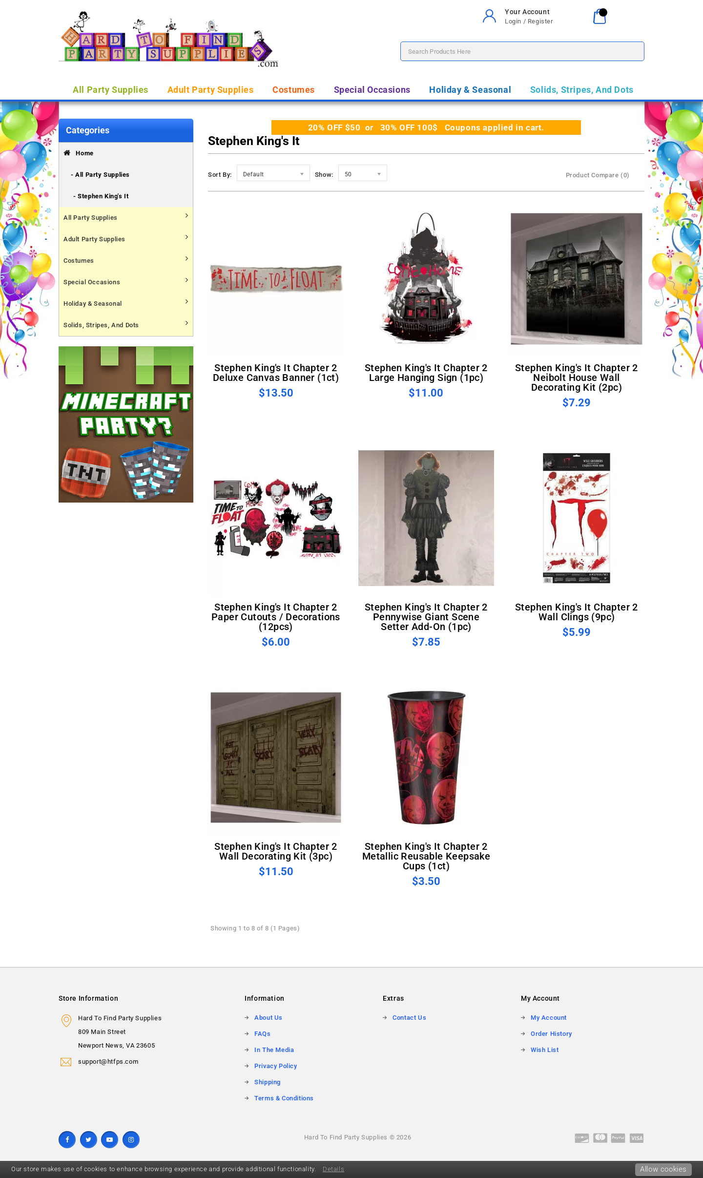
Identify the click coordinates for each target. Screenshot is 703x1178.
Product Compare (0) (598, 175)
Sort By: (220, 174)
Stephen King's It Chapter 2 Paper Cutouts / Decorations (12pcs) (275, 616)
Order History (551, 1033)
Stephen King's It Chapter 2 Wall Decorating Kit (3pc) (275, 851)
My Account (549, 1017)
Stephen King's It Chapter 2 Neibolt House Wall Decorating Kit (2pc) (576, 377)
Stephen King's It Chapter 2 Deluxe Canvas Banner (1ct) (276, 372)
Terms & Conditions (284, 1098)
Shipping (267, 1082)
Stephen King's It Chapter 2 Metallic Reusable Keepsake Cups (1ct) (426, 856)
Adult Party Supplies (210, 89)
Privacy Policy (275, 1066)
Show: (324, 174)
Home (78, 153)
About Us (268, 1017)
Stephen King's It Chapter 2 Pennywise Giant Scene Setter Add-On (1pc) (426, 616)
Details (333, 1169)
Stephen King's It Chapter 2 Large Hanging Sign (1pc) (426, 372)
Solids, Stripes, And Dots (582, 89)
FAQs (262, 1033)
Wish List (544, 1049)
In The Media (274, 1049)
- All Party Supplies (100, 174)
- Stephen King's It (100, 196)
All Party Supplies (110, 89)
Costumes (293, 89)
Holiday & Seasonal (470, 89)
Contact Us (409, 1017)
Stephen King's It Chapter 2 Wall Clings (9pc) (576, 612)
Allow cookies (663, 1169)
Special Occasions (372, 89)
